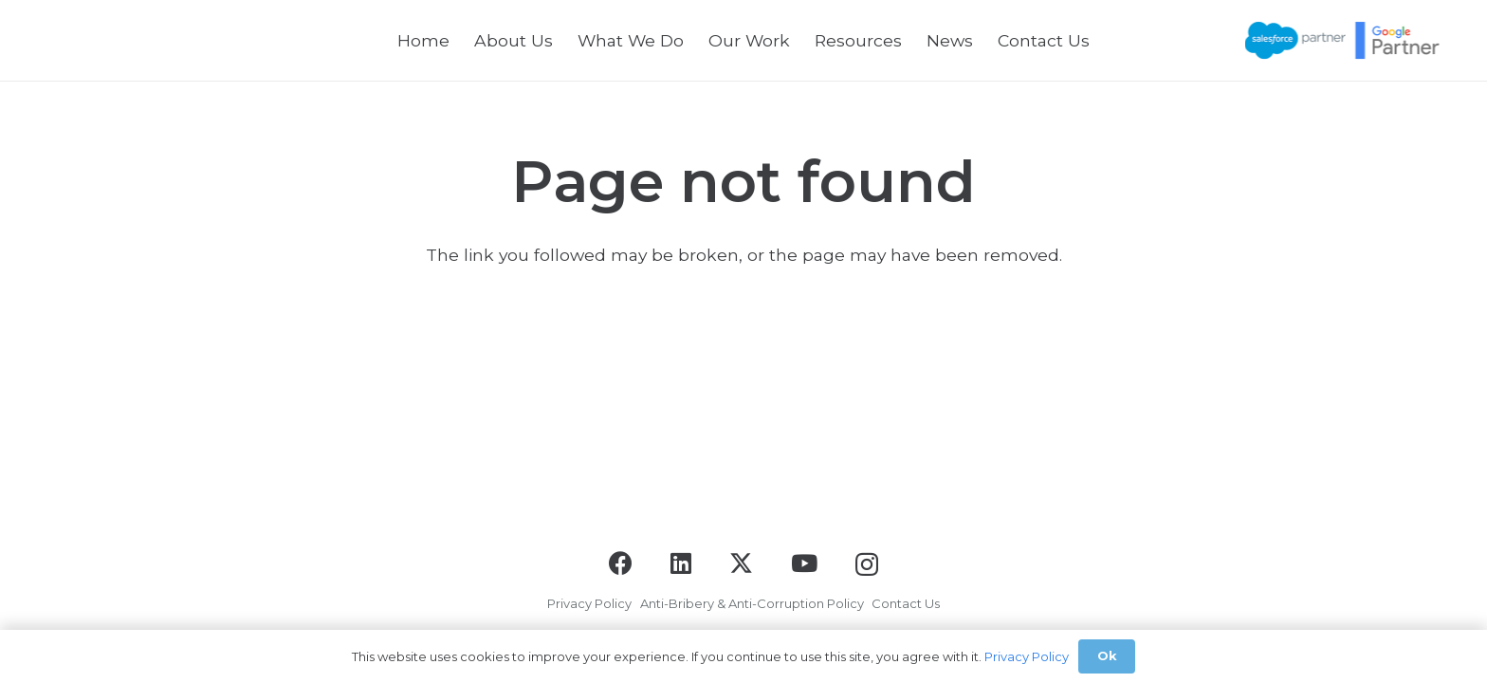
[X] (741, 563)
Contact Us (906, 603)
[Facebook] (621, 563)
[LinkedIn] (680, 563)
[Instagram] (866, 564)
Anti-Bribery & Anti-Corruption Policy (752, 603)
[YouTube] (804, 563)
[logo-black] (94, 40)
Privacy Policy (589, 603)
